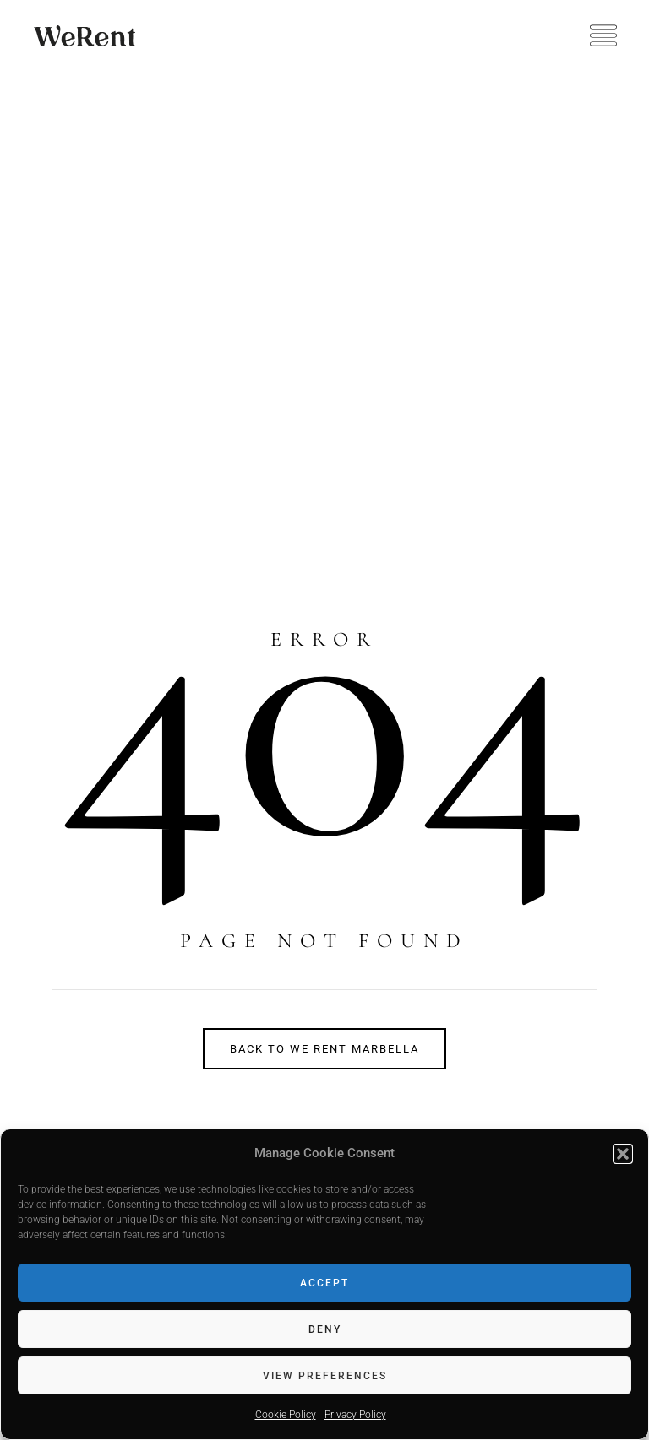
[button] (622, 1153)
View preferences (325, 1376)
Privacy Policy (355, 1415)
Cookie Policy (285, 1415)
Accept (324, 1283)
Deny (324, 1329)
